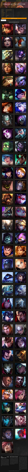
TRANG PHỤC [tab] (8, 20)
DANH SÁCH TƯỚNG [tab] (3, 20)
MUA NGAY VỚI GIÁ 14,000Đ (14, 18)
